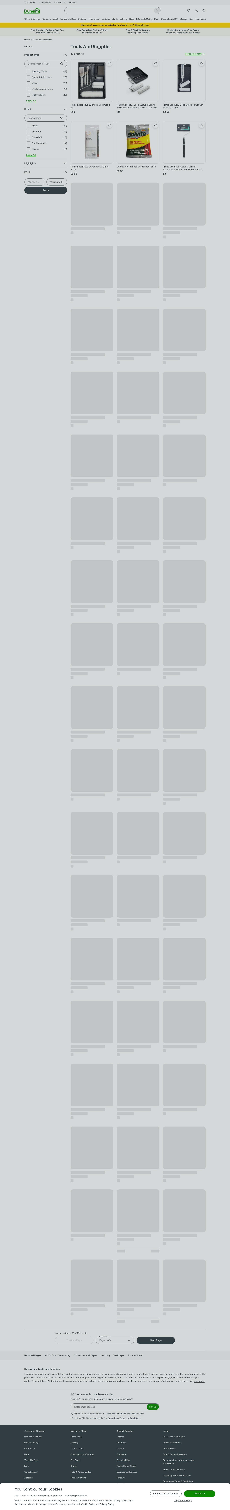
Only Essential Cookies (166, 1493)
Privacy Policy (107, 1504)
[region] (115, 1496)
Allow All (199, 1493)
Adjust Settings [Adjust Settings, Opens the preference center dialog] (183, 1500)
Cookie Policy (88, 1504)
